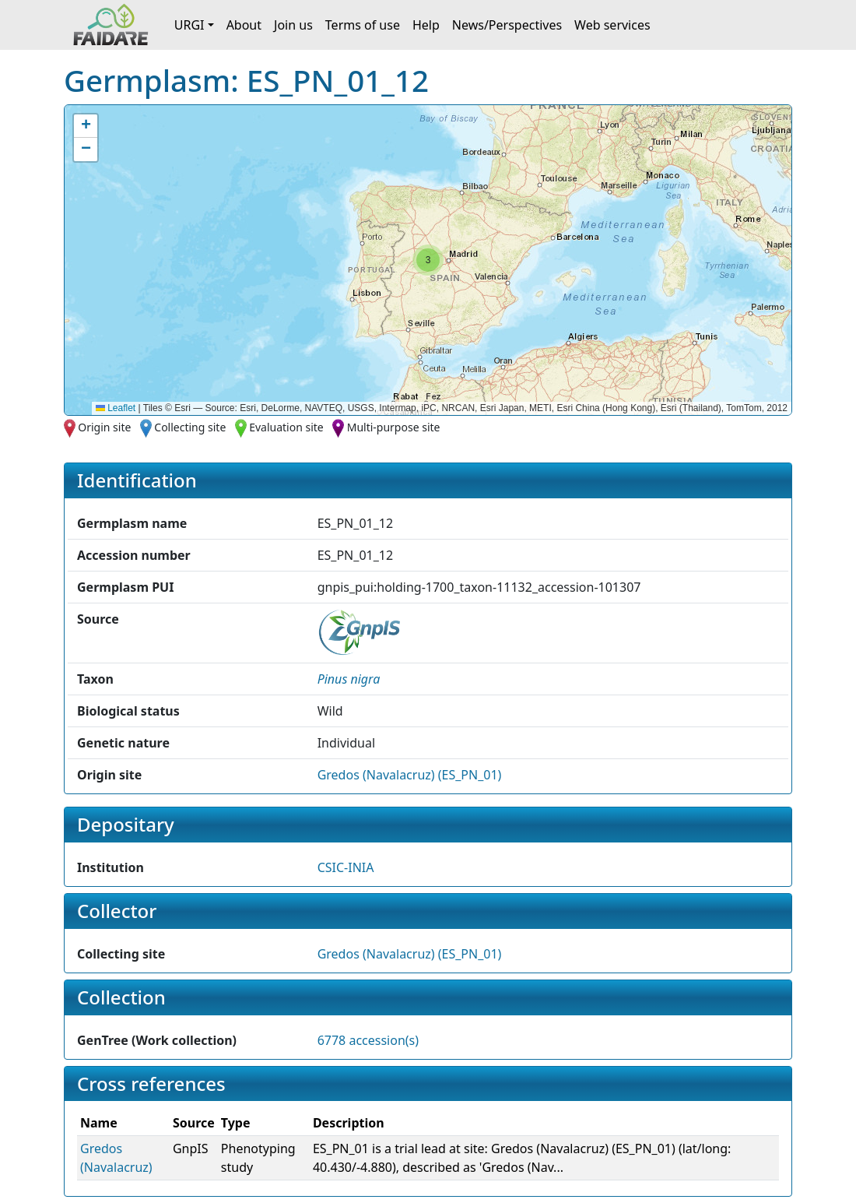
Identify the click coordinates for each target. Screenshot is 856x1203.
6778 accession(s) (368, 1040)
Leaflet (115, 408)
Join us (293, 24)
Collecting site (190, 427)
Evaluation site (286, 427)
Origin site (104, 427)
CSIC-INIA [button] (345, 867)
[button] (428, 260)
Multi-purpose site (393, 427)
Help (426, 24)
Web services (612, 24)
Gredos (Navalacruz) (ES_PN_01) (409, 774)
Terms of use (362, 24)
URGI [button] (189, 24)
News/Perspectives (507, 24)
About (243, 24)
